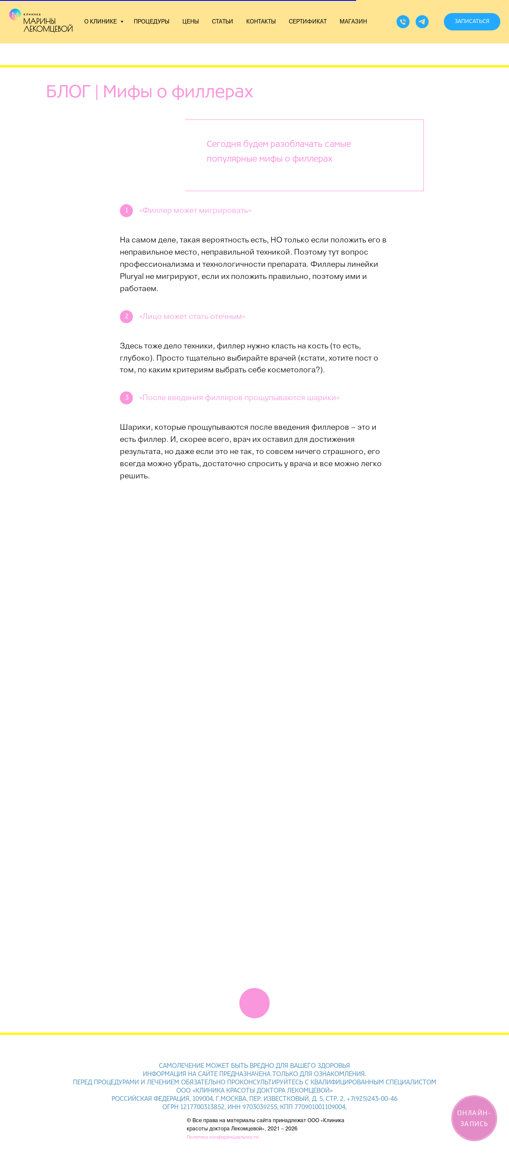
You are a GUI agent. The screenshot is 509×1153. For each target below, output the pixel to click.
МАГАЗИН (353, 21)
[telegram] (422, 21)
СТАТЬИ (222, 21)
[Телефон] (403, 21)
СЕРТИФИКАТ (308, 21)
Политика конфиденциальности (222, 1137)
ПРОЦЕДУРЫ (151, 21)
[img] (254, 1003)
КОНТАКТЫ (261, 21)
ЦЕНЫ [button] (190, 21)
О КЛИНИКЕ (101, 21)
